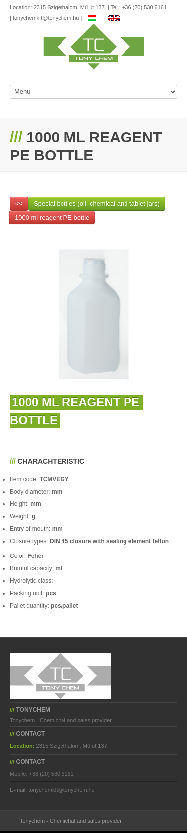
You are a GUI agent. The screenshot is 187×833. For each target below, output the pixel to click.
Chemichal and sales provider (86, 821)
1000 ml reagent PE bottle (52, 217)
